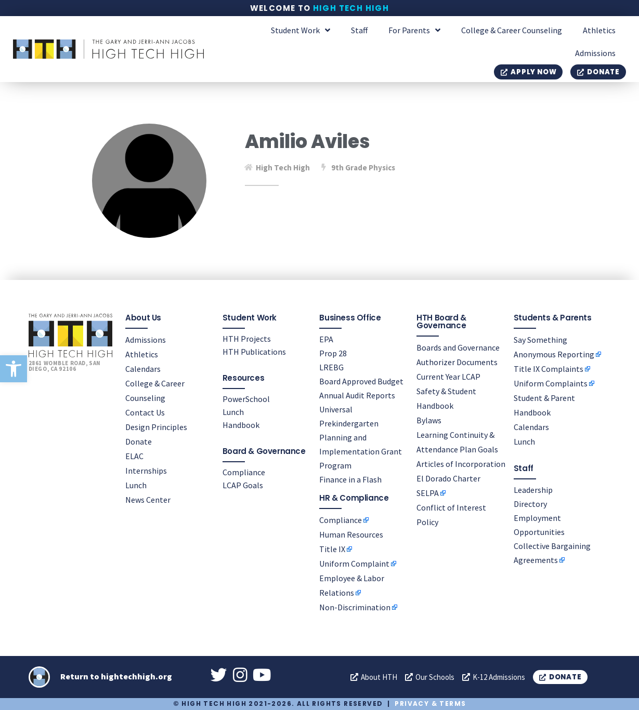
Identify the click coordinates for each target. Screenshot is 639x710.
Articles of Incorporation (460, 463)
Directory (530, 503)
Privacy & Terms (430, 704)
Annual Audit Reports (357, 395)
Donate (138, 441)
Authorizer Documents (457, 361)
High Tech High (351, 8)
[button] (13, 368)
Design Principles (156, 426)
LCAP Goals (243, 484)
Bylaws (428, 419)
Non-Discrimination (354, 607)
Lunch (136, 484)
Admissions (595, 53)
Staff (359, 30)
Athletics (599, 30)
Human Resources (351, 534)
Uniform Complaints (551, 383)
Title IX (332, 549)
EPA (326, 338)
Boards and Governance (458, 347)
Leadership (533, 489)
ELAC (134, 455)
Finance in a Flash (350, 479)
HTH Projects (247, 338)
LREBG (331, 366)
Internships (146, 470)
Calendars (143, 368)
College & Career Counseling (511, 30)
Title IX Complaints (548, 368)
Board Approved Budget (361, 381)
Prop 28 (333, 352)
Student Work (300, 30)
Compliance (244, 471)
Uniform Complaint (354, 563)
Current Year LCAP (448, 376)
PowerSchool (246, 398)
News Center (148, 499)
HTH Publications (254, 351)
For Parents (414, 30)
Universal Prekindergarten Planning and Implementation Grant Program (360, 437)
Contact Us (145, 412)
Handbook (241, 424)
